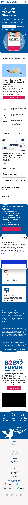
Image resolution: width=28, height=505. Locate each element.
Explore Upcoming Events (11, 229)
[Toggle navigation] (25, 2)
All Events (23, 58)
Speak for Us (14, 464)
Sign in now (13, 29)
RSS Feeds (14, 444)
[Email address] (9, 26)
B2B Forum (14, 454)
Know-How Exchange (14, 471)
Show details (21, 257)
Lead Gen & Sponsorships (14, 460)
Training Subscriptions (14, 451)
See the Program (14, 97)
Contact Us (14, 469)
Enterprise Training (14, 453)
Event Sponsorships (14, 461)
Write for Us (14, 462)
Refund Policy (14, 472)
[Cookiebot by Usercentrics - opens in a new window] (21, 238)
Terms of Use (14, 473)
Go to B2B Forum (14, 373)
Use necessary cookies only (14, 265)
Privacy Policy (14, 475)
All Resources (22, 133)
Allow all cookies (14, 261)
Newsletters (14, 445)
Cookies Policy (14, 476)
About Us (14, 443)
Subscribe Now (21, 26)
